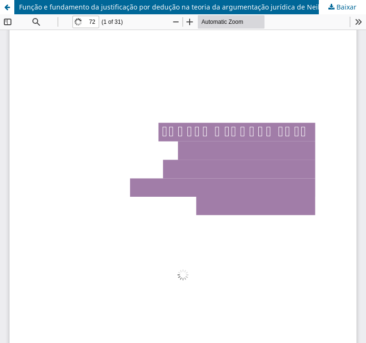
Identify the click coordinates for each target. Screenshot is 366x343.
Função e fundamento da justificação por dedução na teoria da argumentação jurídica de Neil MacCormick (190, 6)
